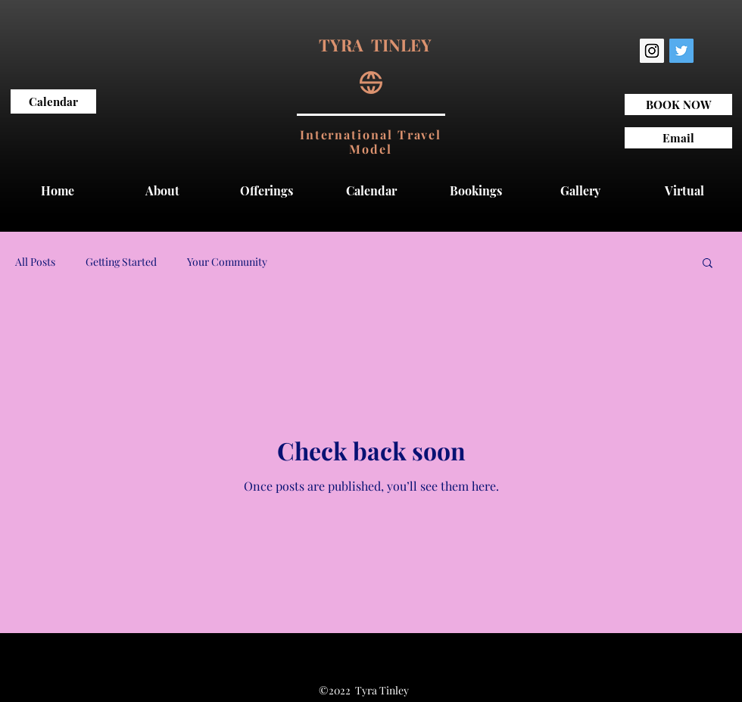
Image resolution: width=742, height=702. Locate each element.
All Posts (35, 261)
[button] (707, 264)
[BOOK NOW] (678, 104)
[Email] (678, 137)
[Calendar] (53, 101)
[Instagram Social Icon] (652, 51)
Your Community (227, 261)
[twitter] (681, 51)
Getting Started (121, 261)
